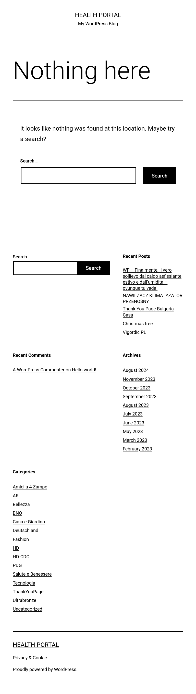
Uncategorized (27, 609)
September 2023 (139, 396)
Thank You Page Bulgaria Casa (148, 311)
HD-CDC (21, 556)
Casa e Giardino (29, 521)
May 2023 (133, 431)
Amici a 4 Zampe (30, 486)
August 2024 (136, 370)
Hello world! (84, 369)
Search (20, 256)
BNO (17, 513)
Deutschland (25, 530)
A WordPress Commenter (39, 369)
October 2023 (136, 387)
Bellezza (21, 504)
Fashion (21, 539)
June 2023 (133, 422)
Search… (29, 160)
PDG (17, 565)
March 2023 (135, 440)
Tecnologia (24, 583)
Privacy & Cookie (30, 657)
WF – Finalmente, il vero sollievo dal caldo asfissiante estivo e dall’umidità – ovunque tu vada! (152, 279)
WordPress (65, 669)
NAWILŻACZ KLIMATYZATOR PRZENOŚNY (152, 298)
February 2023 (137, 448)
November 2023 (139, 379)
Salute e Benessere (32, 574)
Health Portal (98, 15)
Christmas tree (138, 323)
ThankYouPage (28, 591)
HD (16, 548)
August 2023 (136, 405)
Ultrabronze (24, 600)
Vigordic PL (134, 332)
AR (16, 495)
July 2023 (133, 414)
